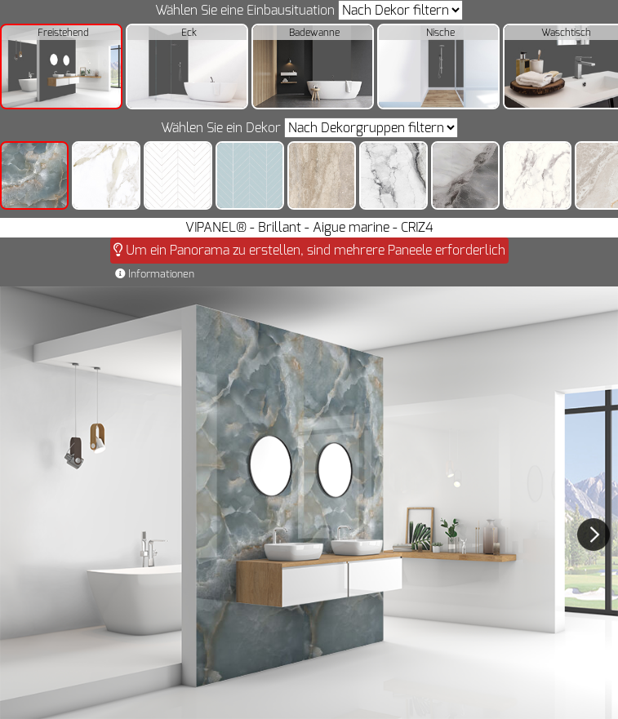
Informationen (154, 274)
